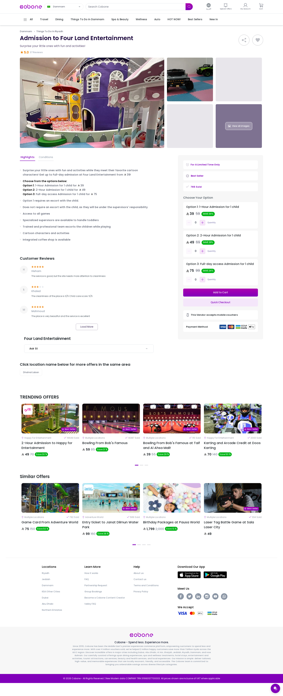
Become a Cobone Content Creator (104, 610)
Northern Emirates (52, 623)
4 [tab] (149, 557)
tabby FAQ (90, 617)
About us (139, 586)
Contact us (140, 592)
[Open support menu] (275, 688)
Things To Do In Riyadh (52, 31)
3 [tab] (146, 472)
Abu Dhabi (47, 617)
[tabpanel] (50, 437)
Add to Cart (220, 292)
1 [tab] (136, 472)
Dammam (26, 31)
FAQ (86, 592)
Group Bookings (93, 604)
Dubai (45, 610)
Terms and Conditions (146, 598)
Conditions (44, 157)
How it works (91, 586)
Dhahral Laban (31, 373)
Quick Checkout (220, 303)
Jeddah (46, 592)
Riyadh (45, 586)
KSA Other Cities (51, 604)
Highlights (27, 157)
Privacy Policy (141, 604)
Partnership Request (95, 598)
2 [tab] (141, 472)
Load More (87, 327)
